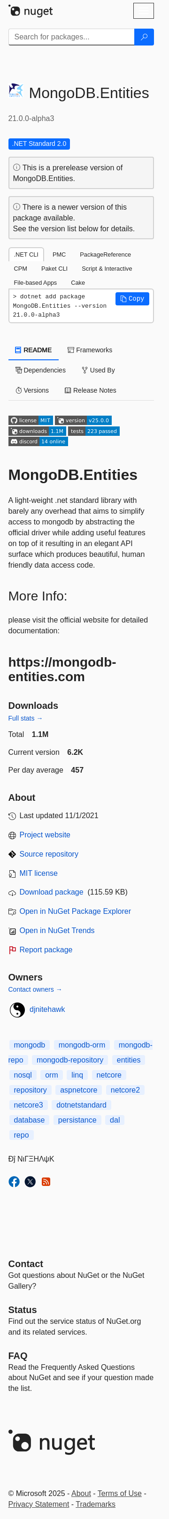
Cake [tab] (78, 282)
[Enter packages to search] (71, 37)
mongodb (30, 1045)
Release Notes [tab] (90, 390)
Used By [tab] (98, 370)
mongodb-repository (70, 1060)
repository (30, 1090)
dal (115, 1120)
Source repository (49, 854)
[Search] (144, 37)
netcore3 (28, 1105)
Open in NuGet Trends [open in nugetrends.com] (57, 930)
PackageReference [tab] (105, 254)
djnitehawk (47, 1009)
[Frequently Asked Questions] (18, 1356)
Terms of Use (120, 1493)
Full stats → (25, 718)
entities (129, 1060)
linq (77, 1075)
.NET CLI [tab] (26, 254)
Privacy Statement (38, 1504)
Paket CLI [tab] (54, 268)
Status (22, 1310)
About (81, 1493)
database (29, 1120)
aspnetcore (78, 1090)
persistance (77, 1120)
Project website (45, 835)
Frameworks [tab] (90, 350)
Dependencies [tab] (40, 370)
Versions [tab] (32, 390)
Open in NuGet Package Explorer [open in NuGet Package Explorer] (75, 911)
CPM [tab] (20, 268)
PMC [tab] (59, 254)
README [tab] (33, 350)
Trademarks (95, 1504)
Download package (52, 892)
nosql (23, 1075)
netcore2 (125, 1090)
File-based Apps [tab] (35, 282)
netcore (109, 1075)
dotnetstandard (81, 1105)
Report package (46, 950)
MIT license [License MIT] (39, 873)
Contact (25, 1264)
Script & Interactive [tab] (107, 268)
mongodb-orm (82, 1045)
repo (21, 1135)
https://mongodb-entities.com (62, 669)
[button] (132, 298)
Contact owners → (35, 989)
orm (51, 1075)
